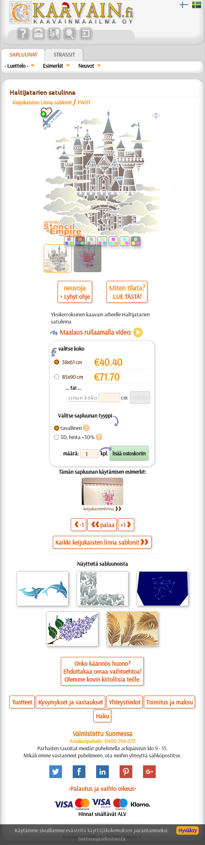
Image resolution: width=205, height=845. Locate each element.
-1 (79, 524)
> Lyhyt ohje (75, 296)
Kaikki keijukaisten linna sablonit (101, 542)
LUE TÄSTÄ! (127, 296)
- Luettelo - (16, 65)
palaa (102, 524)
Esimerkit (53, 65)
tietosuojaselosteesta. (102, 838)
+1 (125, 524)
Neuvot (86, 65)
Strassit (64, 54)
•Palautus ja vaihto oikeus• (102, 788)
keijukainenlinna (102, 509)
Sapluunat (23, 54)
